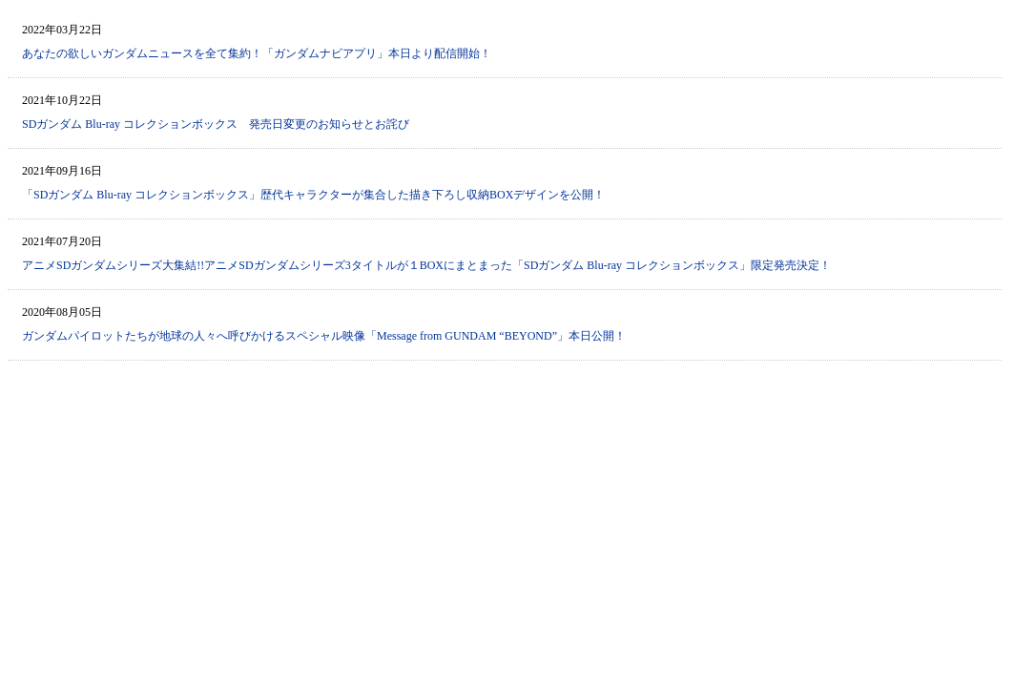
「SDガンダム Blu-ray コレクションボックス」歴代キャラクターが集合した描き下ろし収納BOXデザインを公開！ (313, 194)
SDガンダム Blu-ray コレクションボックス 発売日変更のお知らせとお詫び (215, 124)
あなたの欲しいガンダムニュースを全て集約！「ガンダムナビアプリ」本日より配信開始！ (256, 53)
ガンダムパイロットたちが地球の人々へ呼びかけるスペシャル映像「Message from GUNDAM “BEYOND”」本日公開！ (324, 336)
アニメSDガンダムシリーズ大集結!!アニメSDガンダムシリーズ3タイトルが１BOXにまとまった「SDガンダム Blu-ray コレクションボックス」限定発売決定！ (426, 265)
